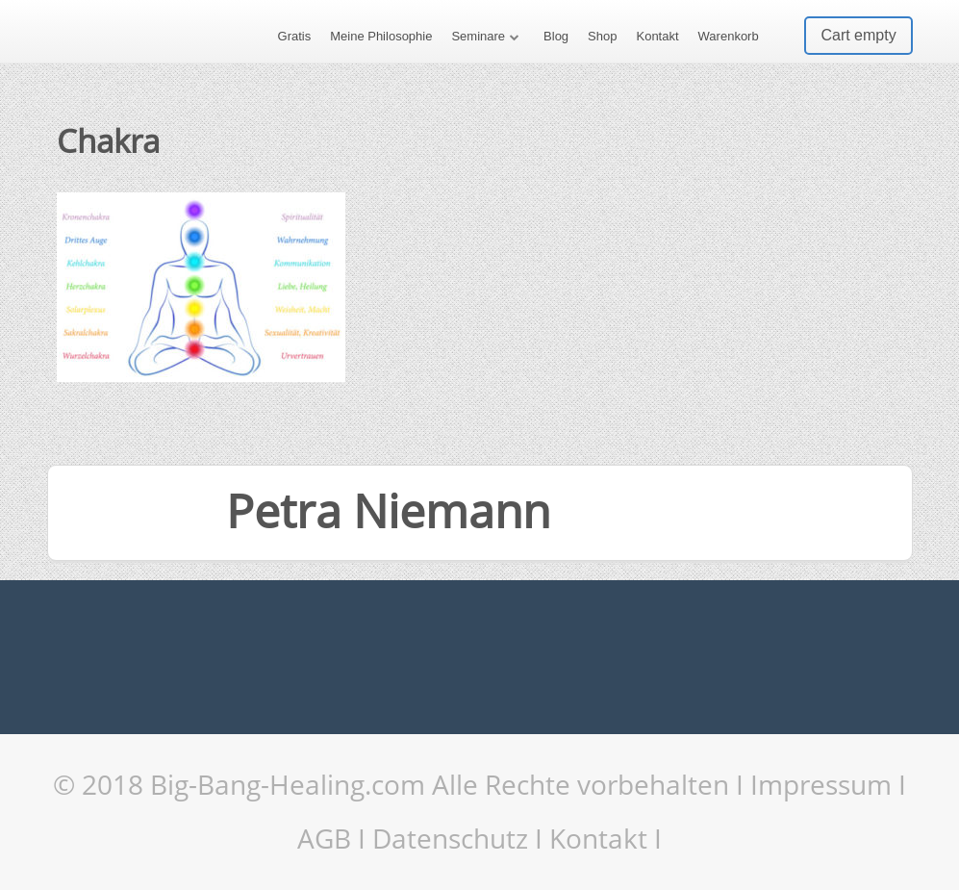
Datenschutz (450, 838)
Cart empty (858, 35)
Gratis (295, 36)
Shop (602, 36)
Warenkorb (728, 36)
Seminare (478, 36)
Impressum (821, 784)
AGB (324, 838)
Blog (555, 36)
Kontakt (657, 36)
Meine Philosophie (381, 36)
